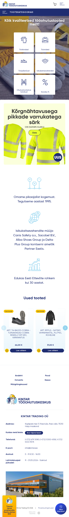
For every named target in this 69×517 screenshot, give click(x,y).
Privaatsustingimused (46, 508)
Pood (47, 375)
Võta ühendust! (61, 509)
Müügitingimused (19, 384)
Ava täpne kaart (34, 433)
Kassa (47, 380)
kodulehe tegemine (32, 512)
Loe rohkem (21, 350)
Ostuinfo (19, 380)
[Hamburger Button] (62, 4)
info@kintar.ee (31, 448)
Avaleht (19, 375)
